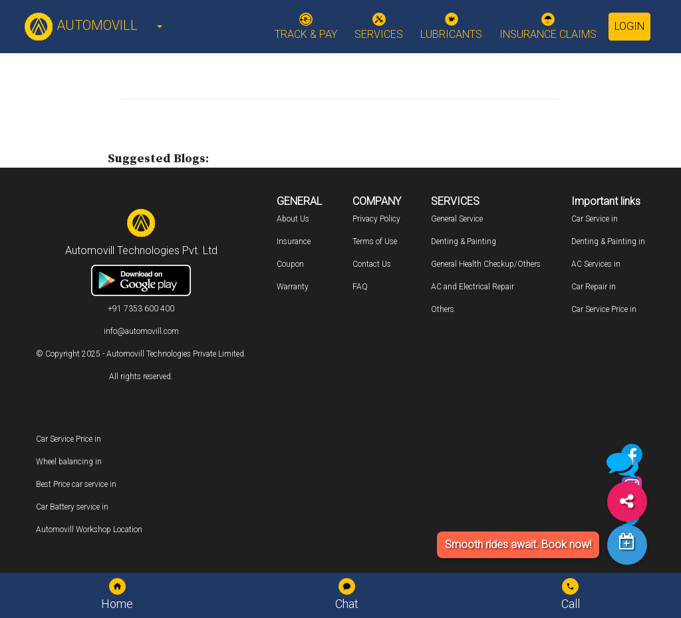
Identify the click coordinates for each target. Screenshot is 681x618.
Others (442, 309)
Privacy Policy (376, 219)
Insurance (294, 241)
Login (629, 26)
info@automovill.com (141, 331)
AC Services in (595, 264)
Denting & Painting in (608, 241)
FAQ (360, 286)
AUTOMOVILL (81, 25)
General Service (457, 219)
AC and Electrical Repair (472, 286)
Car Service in (594, 219)
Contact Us (371, 264)
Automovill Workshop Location (89, 529)
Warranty (293, 286)
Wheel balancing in (69, 461)
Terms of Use (374, 241)
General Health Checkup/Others (486, 264)
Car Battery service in (72, 507)
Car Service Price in (603, 309)
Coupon (290, 264)
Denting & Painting (463, 241)
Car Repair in (593, 286)
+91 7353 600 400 (141, 308)
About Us (293, 219)
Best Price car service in (76, 484)
